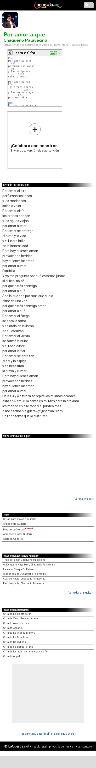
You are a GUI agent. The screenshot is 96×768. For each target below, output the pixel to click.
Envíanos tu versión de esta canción (35, 138)
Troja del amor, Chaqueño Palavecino (24, 559)
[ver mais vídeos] (84, 498)
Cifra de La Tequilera (15, 637)
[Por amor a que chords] (63, 733)
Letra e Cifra (24, 53)
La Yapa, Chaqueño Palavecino (20, 569)
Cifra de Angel (11, 656)
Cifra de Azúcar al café (16, 623)
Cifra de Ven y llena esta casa (20, 618)
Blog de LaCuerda (18, 529)
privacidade (56, 746)
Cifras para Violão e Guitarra (19, 519)
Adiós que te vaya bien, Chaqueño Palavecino (29, 564)
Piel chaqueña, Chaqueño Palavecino (24, 583)
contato (87, 746)
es (67, 746)
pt (79, 746)
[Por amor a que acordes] (34, 733)
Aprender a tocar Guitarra (18, 534)
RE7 (13, 68)
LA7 (13, 63)
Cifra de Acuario (12, 628)
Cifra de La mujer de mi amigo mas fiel (25, 651)
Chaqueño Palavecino (25, 40)
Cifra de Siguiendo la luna (18, 646)
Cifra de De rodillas (14, 642)
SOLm (21, 74)
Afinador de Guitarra (15, 523)
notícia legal (39, 746)
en (73, 746)
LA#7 (27, 89)
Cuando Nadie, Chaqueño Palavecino (24, 578)
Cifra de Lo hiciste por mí (17, 613)
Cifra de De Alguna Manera (19, 632)
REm (10, 58)
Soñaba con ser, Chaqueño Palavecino (24, 573)
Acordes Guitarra (13, 538)
